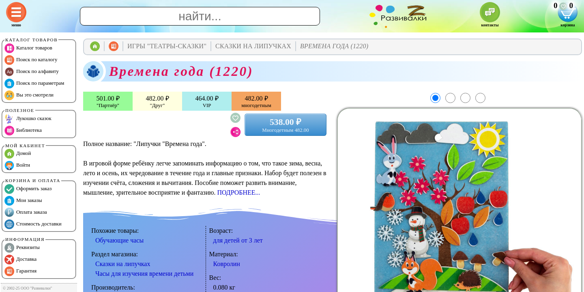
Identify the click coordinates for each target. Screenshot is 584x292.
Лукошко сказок (28, 119)
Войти (17, 165)
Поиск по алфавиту (31, 72)
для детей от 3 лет (238, 240)
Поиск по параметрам (34, 83)
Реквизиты (22, 248)
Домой (17, 154)
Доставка (20, 259)
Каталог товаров (28, 48)
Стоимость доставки (33, 224)
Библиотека (23, 130)
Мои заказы (23, 201)
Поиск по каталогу (30, 60)
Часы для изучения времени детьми (144, 273)
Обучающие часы (119, 240)
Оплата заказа (25, 212)
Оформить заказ (28, 189)
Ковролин (226, 263)
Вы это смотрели (29, 95)
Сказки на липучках (122, 263)
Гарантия (20, 271)
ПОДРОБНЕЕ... (238, 192)
